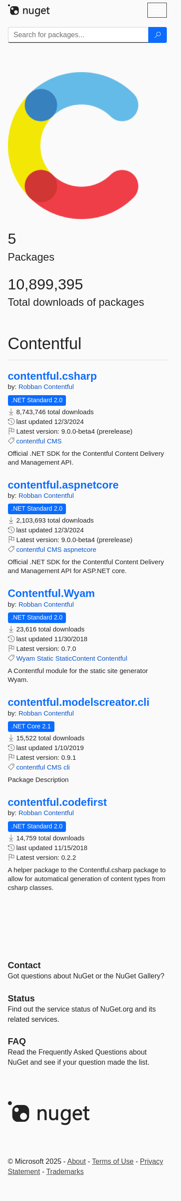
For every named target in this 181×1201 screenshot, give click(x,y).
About (76, 1161)
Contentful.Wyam (51, 593)
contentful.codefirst (57, 802)
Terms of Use (113, 1161)
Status (21, 998)
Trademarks (65, 1171)
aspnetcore (79, 549)
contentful (30, 441)
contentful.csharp (52, 376)
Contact (24, 965)
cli (66, 767)
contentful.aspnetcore (63, 485)
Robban (31, 386)
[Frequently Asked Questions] (17, 1041)
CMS (54, 441)
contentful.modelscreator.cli (79, 702)
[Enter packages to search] (78, 35)
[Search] (157, 35)
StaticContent (75, 658)
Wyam (25, 658)
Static (45, 658)
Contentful (58, 386)
